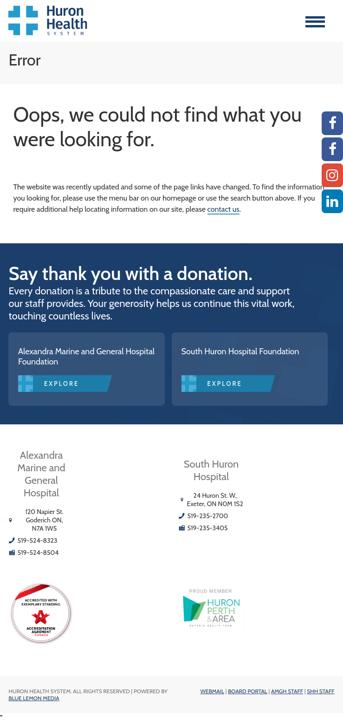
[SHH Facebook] (332, 149)
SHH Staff (320, 691)
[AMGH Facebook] (332, 123)
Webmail (212, 691)
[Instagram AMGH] (332, 175)
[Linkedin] (332, 201)
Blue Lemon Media (33, 698)
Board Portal (247, 691)
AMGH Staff (287, 691)
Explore (61, 383)
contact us (223, 209)
